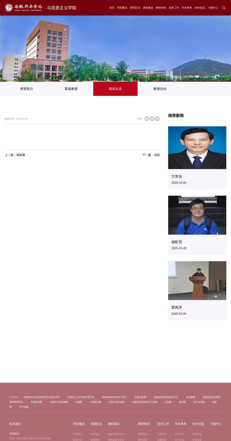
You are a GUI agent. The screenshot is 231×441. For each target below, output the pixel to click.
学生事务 (187, 7)
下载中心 (213, 7)
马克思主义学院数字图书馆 (80, 429)
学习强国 (23, 439)
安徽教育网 (36, 434)
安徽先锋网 (140, 429)
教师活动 (159, 89)
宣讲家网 (190, 429)
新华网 (182, 434)
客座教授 (71, 89)
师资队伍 (135, 7)
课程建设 (148, 7)
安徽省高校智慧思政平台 (165, 429)
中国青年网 (95, 434)
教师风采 (115, 89)
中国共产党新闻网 (59, 434)
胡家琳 (20, 155)
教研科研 (161, 7)
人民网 (168, 434)
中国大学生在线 (116, 434)
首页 (111, 7)
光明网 (78, 434)
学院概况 (122, 7)
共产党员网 (199, 434)
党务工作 (174, 7)
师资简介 (26, 89)
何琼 (157, 155)
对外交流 (200, 7)
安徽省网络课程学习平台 (114, 429)
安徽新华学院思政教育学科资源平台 (41, 429)
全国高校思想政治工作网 (144, 434)
